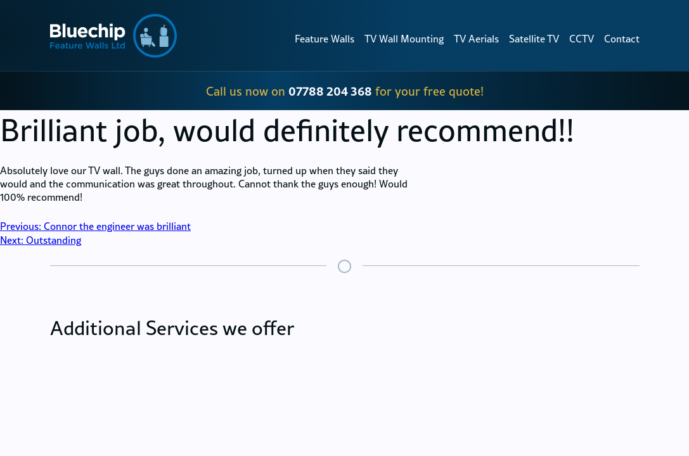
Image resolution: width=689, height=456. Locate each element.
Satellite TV (534, 39)
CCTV (581, 39)
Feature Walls (324, 39)
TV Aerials (476, 39)
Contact (622, 39)
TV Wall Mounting (404, 39)
